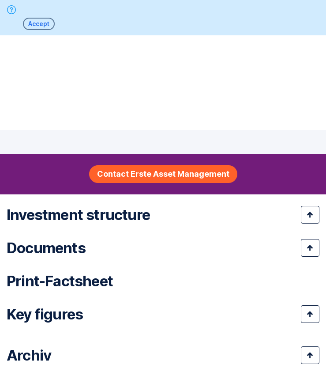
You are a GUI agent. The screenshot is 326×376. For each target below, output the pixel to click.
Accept (38, 23)
